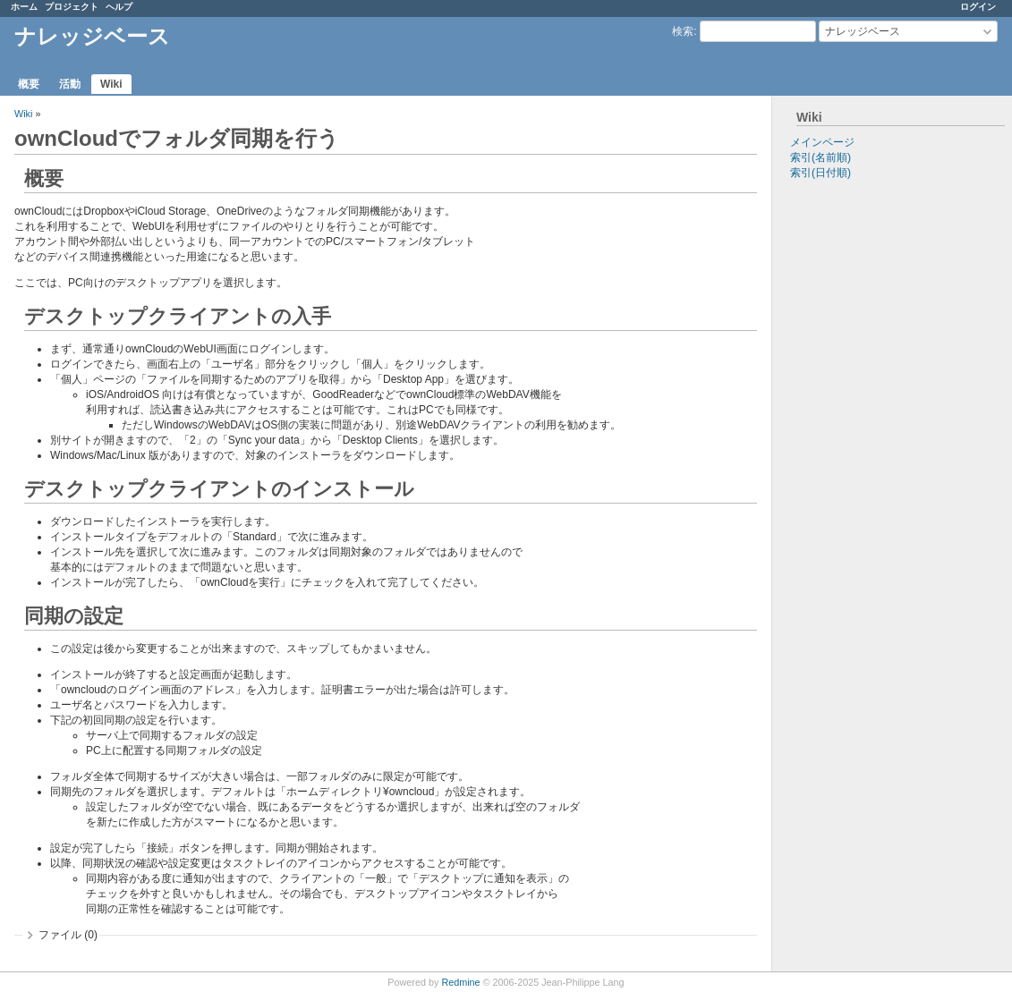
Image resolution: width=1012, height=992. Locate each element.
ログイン (978, 7)
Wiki (111, 84)
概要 (28, 84)
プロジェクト (71, 7)
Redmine (460, 982)
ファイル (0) (68, 934)
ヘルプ (119, 7)
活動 (70, 84)
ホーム (24, 7)
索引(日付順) (820, 172)
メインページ (822, 142)
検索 (682, 31)
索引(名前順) (820, 157)
